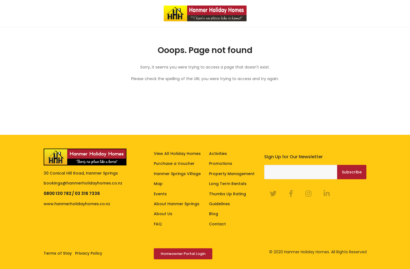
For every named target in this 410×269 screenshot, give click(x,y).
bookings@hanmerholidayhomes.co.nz (83, 183)
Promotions (220, 163)
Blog (213, 214)
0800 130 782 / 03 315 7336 (72, 193)
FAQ (158, 224)
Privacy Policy (88, 253)
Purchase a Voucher (174, 163)
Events (160, 194)
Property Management (232, 173)
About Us (163, 214)
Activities (218, 153)
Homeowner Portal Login (183, 253)
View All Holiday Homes (177, 153)
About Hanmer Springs (176, 204)
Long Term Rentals (228, 183)
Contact (217, 224)
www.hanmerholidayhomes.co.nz (77, 204)
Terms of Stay (58, 253)
